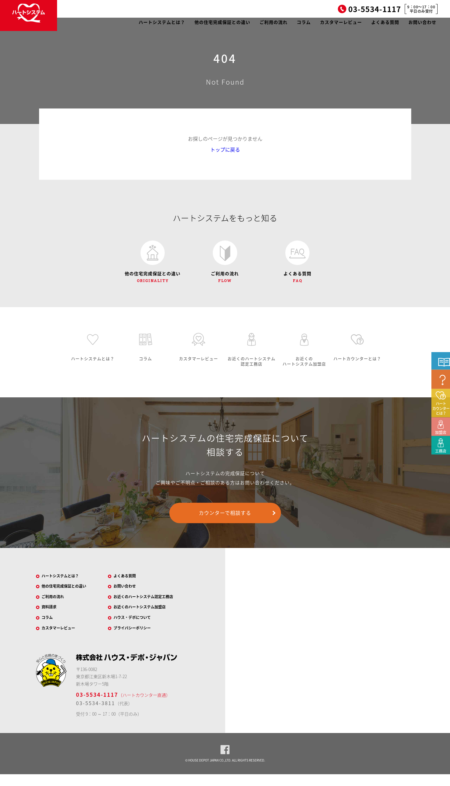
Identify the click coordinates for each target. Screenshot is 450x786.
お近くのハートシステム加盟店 (146, 616)
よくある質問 (385, 22)
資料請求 (52, 616)
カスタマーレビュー (341, 22)
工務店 (438, 490)
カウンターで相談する (225, 517)
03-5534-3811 (95, 714)
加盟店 (438, 471)
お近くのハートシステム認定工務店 (150, 604)
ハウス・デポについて (137, 627)
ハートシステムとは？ (162, 22)
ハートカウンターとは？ (440, 451)
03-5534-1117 (97, 706)
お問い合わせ (422, 22)
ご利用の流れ (273, 22)
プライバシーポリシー (137, 639)
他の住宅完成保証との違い (222, 22)
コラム (304, 22)
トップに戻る (225, 149)
